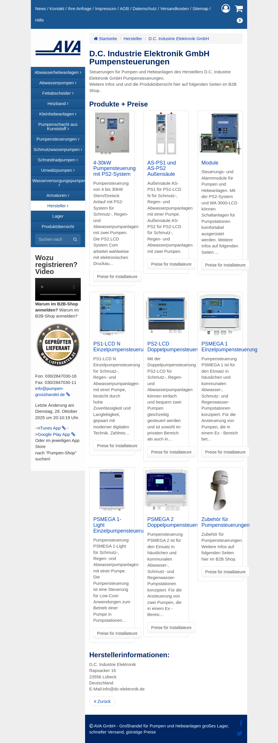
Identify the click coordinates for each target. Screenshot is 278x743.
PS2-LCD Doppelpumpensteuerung (176, 346)
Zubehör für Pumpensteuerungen (226, 522)
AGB (124, 8)
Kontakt (57, 8)
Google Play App (56, 434)
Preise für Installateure (117, 276)
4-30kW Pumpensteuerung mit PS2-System (114, 168)
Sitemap (200, 8)
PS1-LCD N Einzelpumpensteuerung (121, 346)
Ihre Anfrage (79, 8)
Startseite (105, 38)
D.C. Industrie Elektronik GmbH (179, 38)
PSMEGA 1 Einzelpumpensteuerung (230, 346)
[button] (225, 8)
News (40, 8)
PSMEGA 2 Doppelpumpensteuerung (176, 522)
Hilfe (39, 20)
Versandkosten (174, 8)
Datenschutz (145, 8)
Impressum (106, 8)
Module (210, 163)
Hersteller (133, 38)
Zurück (102, 701)
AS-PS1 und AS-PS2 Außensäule (161, 168)
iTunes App (52, 427)
